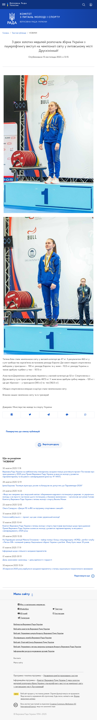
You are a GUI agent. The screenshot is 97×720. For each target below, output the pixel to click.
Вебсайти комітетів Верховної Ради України (32, 629)
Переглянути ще (82, 576)
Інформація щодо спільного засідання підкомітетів (24, 551)
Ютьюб (22, 614)
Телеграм (23, 618)
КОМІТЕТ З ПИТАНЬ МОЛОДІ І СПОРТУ (40, 16)
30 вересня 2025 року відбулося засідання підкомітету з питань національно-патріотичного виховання (48, 569)
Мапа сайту (18, 663)
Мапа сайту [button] (22, 594)
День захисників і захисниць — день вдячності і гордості (27, 560)
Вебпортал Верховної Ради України (28, 625)
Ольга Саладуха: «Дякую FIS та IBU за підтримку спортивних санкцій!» (33, 508)
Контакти (17, 658)
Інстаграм (58, 614)
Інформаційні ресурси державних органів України (34, 651)
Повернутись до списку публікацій (23, 432)
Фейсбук (23, 609)
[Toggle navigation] (3, 4)
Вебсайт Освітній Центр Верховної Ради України (34, 642)
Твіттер (57, 609)
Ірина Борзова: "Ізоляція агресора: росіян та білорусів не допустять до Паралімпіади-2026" (42, 486)
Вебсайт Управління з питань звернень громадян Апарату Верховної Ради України (47, 647)
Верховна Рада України (33, 22)
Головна (6, 33)
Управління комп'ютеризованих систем (60, 676)
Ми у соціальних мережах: (31, 605)
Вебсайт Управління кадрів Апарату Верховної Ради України (38, 633)
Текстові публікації (19, 33)
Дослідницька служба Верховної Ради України (32, 638)
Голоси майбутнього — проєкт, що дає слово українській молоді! (31, 517)
